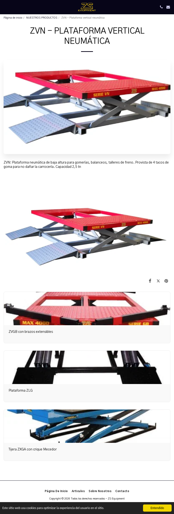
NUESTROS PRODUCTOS (41, 17)
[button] (5, 7)
